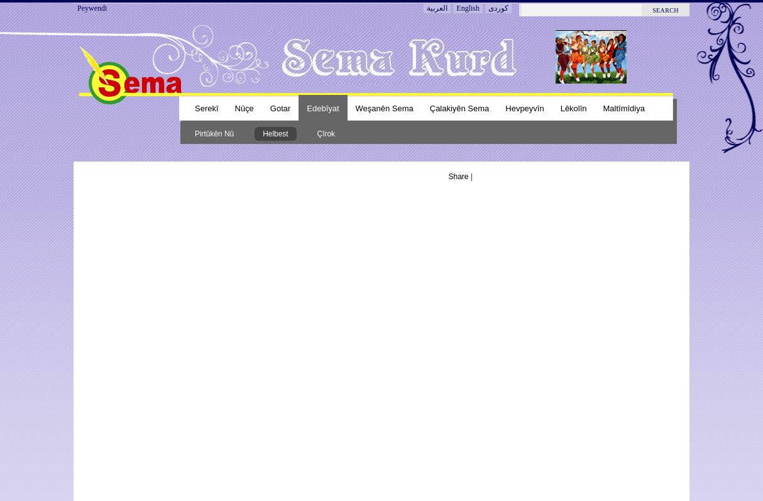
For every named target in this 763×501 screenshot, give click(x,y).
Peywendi (92, 8)
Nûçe (244, 108)
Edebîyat (323, 108)
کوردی (498, 8)
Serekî (207, 108)
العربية (437, 8)
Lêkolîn (574, 108)
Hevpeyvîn (524, 108)
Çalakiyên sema (460, 108)
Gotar (280, 108)
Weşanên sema (385, 108)
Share (459, 176)
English (468, 8)
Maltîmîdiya (624, 108)
